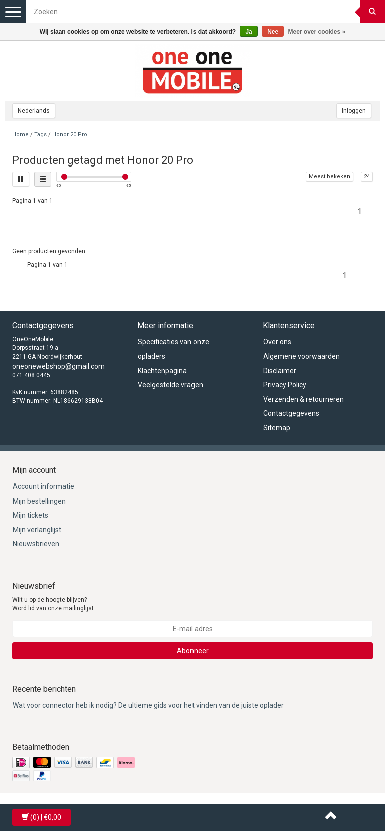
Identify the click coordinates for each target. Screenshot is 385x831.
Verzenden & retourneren (303, 399)
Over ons (277, 342)
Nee (272, 31)
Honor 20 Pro (69, 134)
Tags (40, 134)
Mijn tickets (30, 515)
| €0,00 (41, 817)
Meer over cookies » (317, 31)
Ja (248, 31)
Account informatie (43, 486)
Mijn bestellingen (39, 501)
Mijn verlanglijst (37, 530)
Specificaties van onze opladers (173, 349)
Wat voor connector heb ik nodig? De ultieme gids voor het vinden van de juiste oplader (148, 705)
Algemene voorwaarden (301, 356)
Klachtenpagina (162, 371)
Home (20, 134)
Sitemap (276, 428)
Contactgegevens (291, 413)
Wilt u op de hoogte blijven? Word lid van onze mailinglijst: (53, 604)
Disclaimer (279, 371)
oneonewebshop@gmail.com (58, 366)
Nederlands (34, 110)
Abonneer (193, 651)
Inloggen (354, 110)
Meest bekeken (329, 176)
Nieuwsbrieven (36, 544)
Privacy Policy (284, 385)
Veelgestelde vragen (170, 385)
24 (367, 176)
